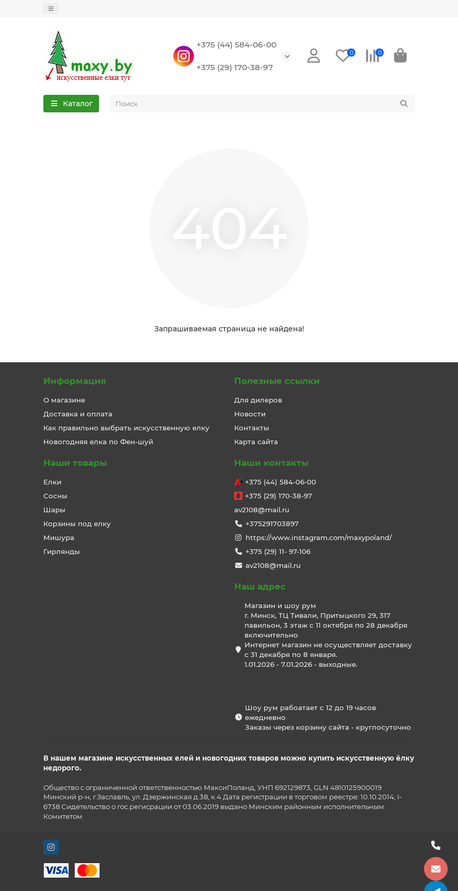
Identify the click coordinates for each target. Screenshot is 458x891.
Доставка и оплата (77, 414)
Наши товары (75, 463)
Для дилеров (258, 400)
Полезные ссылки (277, 381)
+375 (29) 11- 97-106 (278, 551)
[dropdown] (51, 8)
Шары (54, 510)
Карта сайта (256, 442)
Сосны (55, 496)
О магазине (64, 400)
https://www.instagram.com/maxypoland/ (319, 537)
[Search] (262, 103)
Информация (74, 381)
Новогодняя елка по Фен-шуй (98, 442)
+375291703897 (272, 523)
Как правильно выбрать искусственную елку (126, 428)
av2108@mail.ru (261, 510)
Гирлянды (61, 551)
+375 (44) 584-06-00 (236, 44)
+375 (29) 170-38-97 (235, 67)
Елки (52, 482)
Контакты (251, 428)
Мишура (58, 537)
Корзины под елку (77, 523)
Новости (250, 414)
